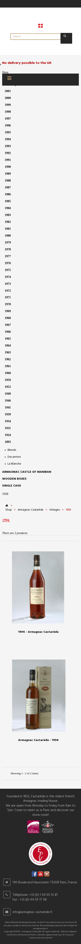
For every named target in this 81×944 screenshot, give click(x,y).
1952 (8, 386)
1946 (8, 400)
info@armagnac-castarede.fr (32, 912)
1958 (5, 494)
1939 (8, 414)
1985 (8, 201)
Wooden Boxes (14, 478)
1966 (8, 331)
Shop (5, 72)
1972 (8, 290)
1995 (8, 132)
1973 (8, 283)
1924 (8, 435)
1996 (8, 125)
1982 (8, 221)
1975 (8, 270)
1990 (8, 166)
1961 (8, 366)
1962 (8, 359)
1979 (8, 242)
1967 (8, 324)
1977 (8, 256)
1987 (8, 187)
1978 (8, 249)
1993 (8, 146)
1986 (8, 194)
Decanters (14, 456)
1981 (8, 228)
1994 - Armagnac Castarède (38, 632)
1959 (8, 380)
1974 (8, 277)
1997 (8, 118)
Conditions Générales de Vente (21, 934)
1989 (8, 173)
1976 (8, 263)
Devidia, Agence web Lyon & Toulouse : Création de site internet (52, 936)
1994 (8, 139)
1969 (8, 311)
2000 (8, 98)
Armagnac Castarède (30, 510)
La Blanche (14, 463)
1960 (8, 373)
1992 (8, 153)
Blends (12, 450)
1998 (8, 111)
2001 (8, 91)
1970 (8, 304)
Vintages (54, 510)
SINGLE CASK (11, 485)
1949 (8, 393)
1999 (8, 104)
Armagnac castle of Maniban (26, 472)
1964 (8, 345)
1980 (8, 235)
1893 (8, 442)
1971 (8, 297)
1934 (8, 421)
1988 (8, 180)
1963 (8, 352)
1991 (8, 160)
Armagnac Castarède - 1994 (38, 740)
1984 (8, 208)
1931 (8, 428)
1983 (8, 215)
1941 (8, 407)
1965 (8, 338)
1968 (8, 318)
